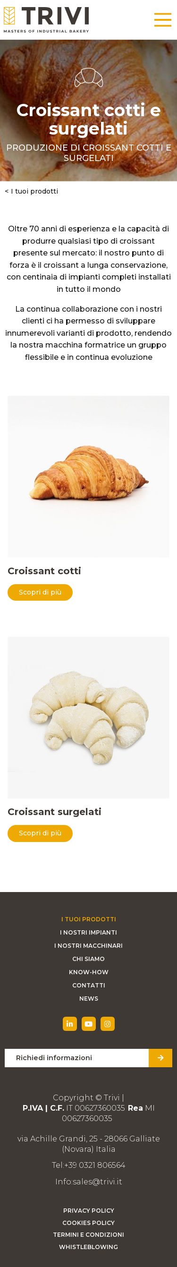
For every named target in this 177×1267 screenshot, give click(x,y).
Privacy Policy (88, 1210)
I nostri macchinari (88, 945)
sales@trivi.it (97, 1181)
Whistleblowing (88, 1246)
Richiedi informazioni (54, 1058)
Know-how (89, 972)
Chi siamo (88, 958)
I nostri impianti (88, 932)
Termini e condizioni (88, 1234)
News (88, 998)
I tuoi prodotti (34, 191)
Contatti (88, 985)
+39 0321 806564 (95, 1165)
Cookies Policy (88, 1222)
